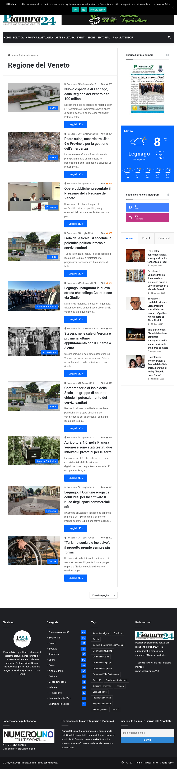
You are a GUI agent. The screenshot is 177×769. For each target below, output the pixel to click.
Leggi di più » (76, 124)
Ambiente (54, 654)
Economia (54, 637)
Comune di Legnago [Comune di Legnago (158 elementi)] (102, 662)
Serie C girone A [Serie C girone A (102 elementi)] (100, 709)
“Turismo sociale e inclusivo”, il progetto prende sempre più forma (87, 547)
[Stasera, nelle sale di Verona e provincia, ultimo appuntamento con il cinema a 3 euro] (34, 341)
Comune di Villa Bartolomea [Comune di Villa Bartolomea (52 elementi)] (106, 674)
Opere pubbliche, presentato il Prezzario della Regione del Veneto (87, 193)
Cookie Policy (167, 762)
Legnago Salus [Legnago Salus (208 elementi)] (100, 692)
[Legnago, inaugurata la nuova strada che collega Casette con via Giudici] (34, 296)
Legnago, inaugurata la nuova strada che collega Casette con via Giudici (88, 293)
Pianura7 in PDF (123, 37)
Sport (91, 37)
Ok (75, 9)
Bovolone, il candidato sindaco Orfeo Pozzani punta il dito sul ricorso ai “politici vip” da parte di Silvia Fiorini (157, 309)
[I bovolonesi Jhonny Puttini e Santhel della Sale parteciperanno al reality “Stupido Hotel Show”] (135, 361)
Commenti (164, 238)
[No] (172, 7)
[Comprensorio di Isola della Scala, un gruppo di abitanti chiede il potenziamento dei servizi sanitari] (34, 396)
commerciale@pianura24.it (21, 748)
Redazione (72, 84)
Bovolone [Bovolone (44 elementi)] (118, 633)
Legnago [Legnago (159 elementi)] (120, 686)
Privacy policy (97, 9)
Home (7, 37)
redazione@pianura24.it (147, 671)
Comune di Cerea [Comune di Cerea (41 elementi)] (101, 657)
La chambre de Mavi (60, 698)
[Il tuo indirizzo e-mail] (147, 733)
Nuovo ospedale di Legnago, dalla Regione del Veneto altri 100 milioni (87, 94)
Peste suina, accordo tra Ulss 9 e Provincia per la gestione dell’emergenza (86, 144)
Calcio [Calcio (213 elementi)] (96, 639)
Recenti (146, 238)
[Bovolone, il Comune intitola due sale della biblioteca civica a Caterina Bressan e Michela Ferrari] (135, 275)
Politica (18, 37)
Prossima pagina (103, 595)
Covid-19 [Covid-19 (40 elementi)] (97, 680)
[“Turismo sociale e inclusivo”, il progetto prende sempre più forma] (34, 550)
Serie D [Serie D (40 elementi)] (116, 709)
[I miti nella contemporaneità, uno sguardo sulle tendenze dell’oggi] (135, 255)
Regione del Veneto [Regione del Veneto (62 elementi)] (102, 703)
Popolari (129, 238)
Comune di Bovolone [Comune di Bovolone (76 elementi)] (102, 651)
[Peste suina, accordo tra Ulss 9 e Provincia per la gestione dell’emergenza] (34, 147)
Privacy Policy (151, 762)
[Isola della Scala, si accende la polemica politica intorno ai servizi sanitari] (34, 246)
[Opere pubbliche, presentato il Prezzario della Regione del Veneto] (34, 196)
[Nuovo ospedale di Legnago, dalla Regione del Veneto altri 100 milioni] (34, 97)
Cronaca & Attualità (39, 37)
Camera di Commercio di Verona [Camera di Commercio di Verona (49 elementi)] (108, 645)
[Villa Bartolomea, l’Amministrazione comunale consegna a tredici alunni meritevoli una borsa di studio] (135, 334)
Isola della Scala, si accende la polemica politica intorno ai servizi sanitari (87, 243)
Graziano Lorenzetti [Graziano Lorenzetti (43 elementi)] (102, 686)
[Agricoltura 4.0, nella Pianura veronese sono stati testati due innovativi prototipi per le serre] (34, 450)
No (83, 9)
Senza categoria (57, 681)
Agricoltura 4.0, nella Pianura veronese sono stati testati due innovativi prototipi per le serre (88, 447)
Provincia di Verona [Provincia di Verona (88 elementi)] (102, 698)
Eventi (81, 37)
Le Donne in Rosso (59, 703)
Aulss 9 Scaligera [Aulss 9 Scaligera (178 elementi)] (101, 633)
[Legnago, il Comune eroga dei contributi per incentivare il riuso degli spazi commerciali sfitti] (34, 500)
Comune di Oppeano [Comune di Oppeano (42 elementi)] (102, 668)
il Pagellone (55, 692)
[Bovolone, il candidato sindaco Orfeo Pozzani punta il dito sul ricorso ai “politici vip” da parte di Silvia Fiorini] (135, 303)
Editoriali (104, 37)
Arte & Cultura (64, 37)
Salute (52, 643)
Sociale (53, 648)
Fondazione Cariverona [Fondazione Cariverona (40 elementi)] (116, 680)
